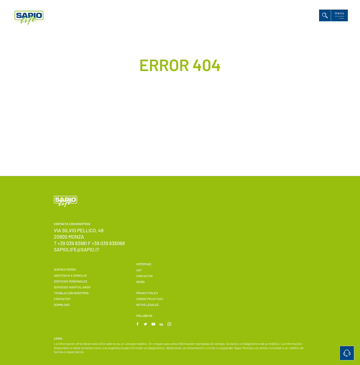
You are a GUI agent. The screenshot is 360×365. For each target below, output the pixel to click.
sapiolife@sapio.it (76, 249)
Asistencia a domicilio (70, 275)
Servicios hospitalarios (72, 287)
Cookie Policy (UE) (149, 299)
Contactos (62, 299)
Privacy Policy (147, 293)
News (140, 282)
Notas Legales (147, 305)
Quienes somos (65, 269)
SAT (138, 270)
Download (62, 305)
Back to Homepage (174, 133)
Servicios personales (70, 281)
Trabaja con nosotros (71, 293)
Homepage (143, 264)
